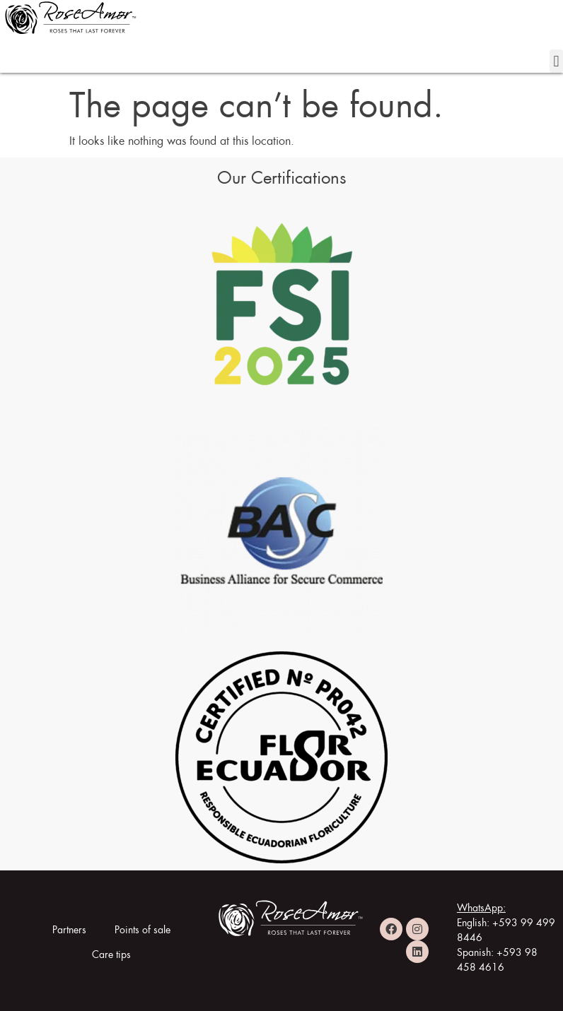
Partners (69, 927)
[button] (556, 61)
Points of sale (142, 927)
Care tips (111, 952)
